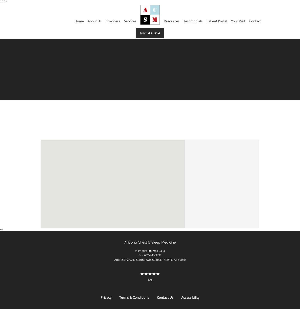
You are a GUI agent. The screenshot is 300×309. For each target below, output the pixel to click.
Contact (255, 21)
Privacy (106, 297)
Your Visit (238, 21)
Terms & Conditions (134, 297)
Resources (172, 21)
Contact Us (165, 297)
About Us (95, 21)
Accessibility (190, 297)
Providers (113, 21)
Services (130, 21)
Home (79, 21)
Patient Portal (216, 21)
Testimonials (193, 21)
